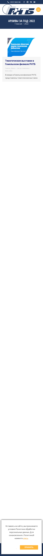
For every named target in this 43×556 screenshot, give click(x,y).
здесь (25, 538)
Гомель (7, 68)
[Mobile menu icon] (38, 9)
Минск (13, 68)
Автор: (23, 68)
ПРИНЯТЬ (29, 547)
